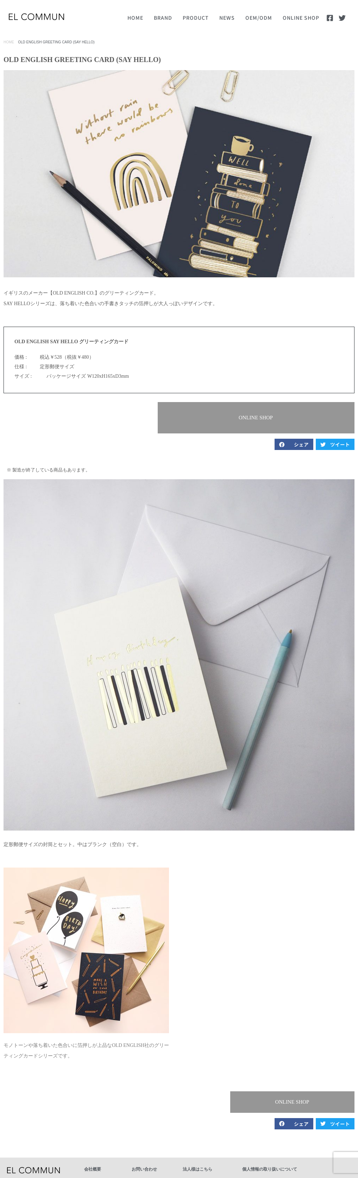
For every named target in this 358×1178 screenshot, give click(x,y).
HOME (135, 17)
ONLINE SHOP (301, 17)
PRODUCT (196, 17)
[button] (315, 412)
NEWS (227, 17)
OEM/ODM (258, 17)
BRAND (163, 17)
